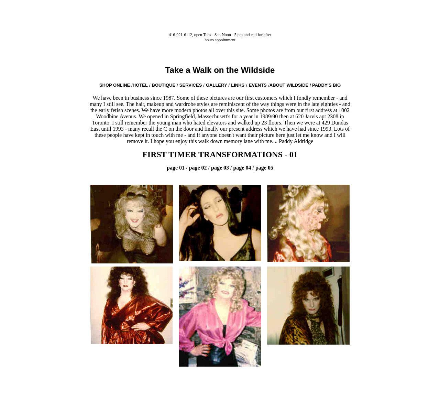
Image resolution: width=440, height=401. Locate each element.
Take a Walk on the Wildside (220, 70)
